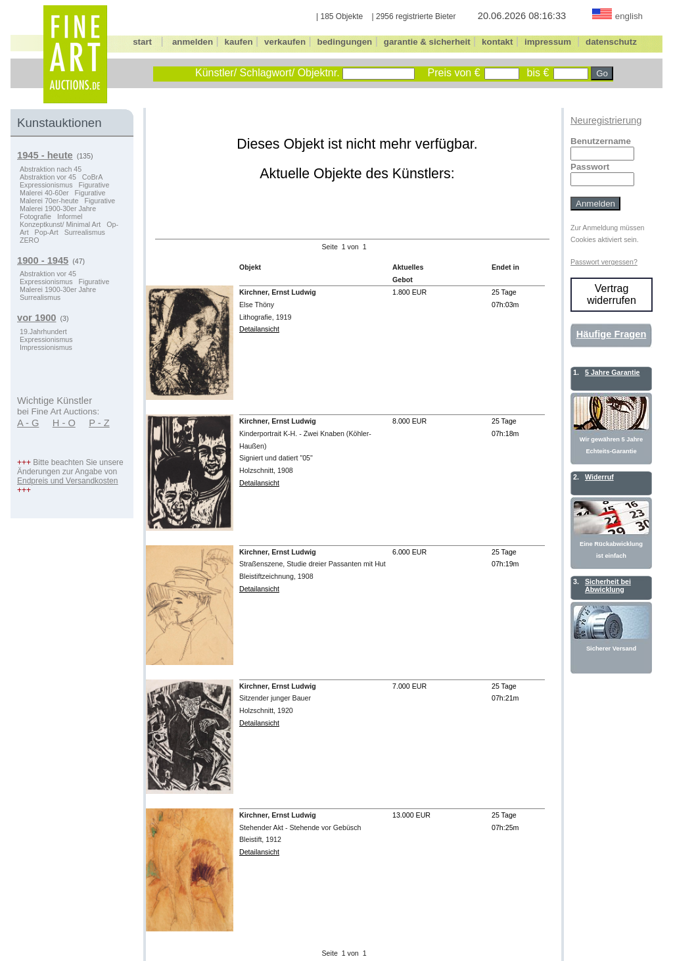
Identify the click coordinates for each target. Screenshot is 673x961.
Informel (70, 216)
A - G (28, 423)
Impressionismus (46, 347)
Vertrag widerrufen (611, 294)
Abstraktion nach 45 (50, 169)
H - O (64, 423)
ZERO (29, 240)
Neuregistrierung (605, 120)
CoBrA (92, 177)
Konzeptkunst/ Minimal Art (60, 224)
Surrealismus (84, 232)
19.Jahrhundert (43, 331)
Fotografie (35, 216)
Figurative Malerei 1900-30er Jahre (67, 204)
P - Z (99, 423)
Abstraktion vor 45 (48, 177)
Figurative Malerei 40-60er (64, 189)
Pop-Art (46, 232)
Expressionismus (46, 185)
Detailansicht (259, 329)
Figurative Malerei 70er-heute (62, 197)
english (629, 16)
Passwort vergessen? (604, 262)
